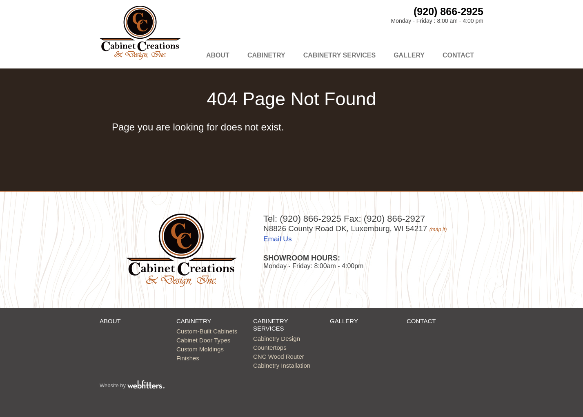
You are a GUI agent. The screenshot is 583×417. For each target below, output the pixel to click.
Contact (458, 55)
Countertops (270, 347)
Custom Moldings (200, 349)
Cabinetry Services (339, 55)
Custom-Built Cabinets (206, 331)
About (217, 55)
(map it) (438, 229)
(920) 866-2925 (448, 11)
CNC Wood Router (278, 356)
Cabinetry (266, 55)
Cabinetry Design (276, 338)
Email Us (277, 239)
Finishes (187, 358)
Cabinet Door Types (203, 340)
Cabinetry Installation (281, 365)
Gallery (409, 55)
